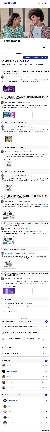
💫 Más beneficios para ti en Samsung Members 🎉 (19, 327)
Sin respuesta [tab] (6, 67)
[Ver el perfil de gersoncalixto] (10, 388)
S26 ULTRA (7, 299)
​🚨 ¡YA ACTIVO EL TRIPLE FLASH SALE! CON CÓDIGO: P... (21, 333)
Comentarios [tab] (28, 64)
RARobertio (8, 303)
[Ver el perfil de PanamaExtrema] (11, 365)
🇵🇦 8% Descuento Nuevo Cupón (14, 249)
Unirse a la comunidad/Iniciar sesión (35, 57)
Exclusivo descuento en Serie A (14, 147)
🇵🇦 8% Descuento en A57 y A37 (14, 172)
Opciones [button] (45, 53)
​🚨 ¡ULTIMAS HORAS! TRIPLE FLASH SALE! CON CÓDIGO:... (22, 339)
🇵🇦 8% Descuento (8, 347)
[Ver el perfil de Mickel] (9, 417)
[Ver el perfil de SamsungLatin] (13, 371)
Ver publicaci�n (34, 81)
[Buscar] (25, 48)
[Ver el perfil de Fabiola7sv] (9, 382)
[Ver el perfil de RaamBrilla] (11, 423)
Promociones (26, 77)
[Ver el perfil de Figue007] (10, 406)
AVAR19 (7, 77)
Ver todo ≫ (25, 321)
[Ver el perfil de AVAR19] (9, 376)
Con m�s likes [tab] (18, 64)
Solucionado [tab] (39, 64)
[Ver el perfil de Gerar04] (10, 411)
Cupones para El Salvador (10, 353)
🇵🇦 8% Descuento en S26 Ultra (14, 123)
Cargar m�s (24, 318)
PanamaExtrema (9, 127)
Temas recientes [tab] (6, 64)
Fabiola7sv (7, 151)
